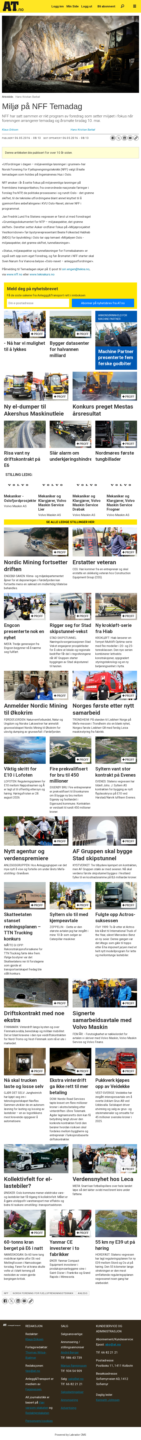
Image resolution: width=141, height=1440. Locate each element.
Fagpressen (33, 1389)
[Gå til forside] (25, 6)
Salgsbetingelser (72, 1392)
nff (6, 1293)
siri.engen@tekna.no (76, 269)
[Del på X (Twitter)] (118, 138)
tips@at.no (32, 1371)
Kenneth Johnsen (108, 1400)
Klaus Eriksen (34, 1339)
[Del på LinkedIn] (124, 138)
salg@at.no (76, 1379)
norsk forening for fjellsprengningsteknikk (43, 1293)
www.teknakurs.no (42, 274)
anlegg (82, 1293)
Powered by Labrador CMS (70, 1434)
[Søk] (122, 6)
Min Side (72, 6)
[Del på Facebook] (113, 138)
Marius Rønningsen (74, 1365)
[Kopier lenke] (136, 138)
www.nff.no (14, 274)
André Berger (70, 1352)
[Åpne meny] (134, 6)
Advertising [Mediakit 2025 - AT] (68, 1408)
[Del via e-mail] (130, 138)
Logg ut (86, 6)
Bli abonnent (106, 6)
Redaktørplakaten (37, 1413)
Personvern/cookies (39, 1421)
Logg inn (57, 6)
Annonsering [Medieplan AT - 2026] (69, 1400)
